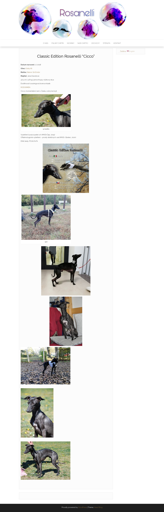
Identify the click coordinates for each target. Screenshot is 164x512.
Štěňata (106, 43)
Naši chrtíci (83, 43)
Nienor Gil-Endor (33, 72)
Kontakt (117, 43)
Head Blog (98, 507)
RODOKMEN (25, 87)
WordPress (82, 507)
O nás (45, 43)
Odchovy (95, 43)
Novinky (70, 43)
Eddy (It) (29, 68)
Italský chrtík (57, 43)
